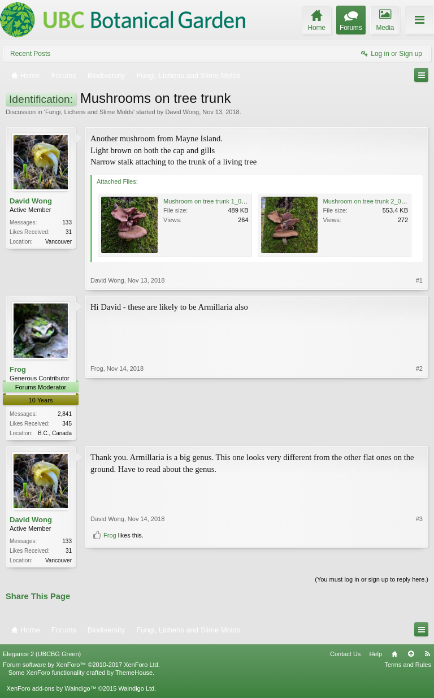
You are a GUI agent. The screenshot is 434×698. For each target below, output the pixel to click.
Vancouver (58, 242)
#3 (419, 540)
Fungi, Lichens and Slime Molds (89, 112)
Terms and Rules (407, 667)
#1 (419, 280)
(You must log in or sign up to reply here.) (371, 581)
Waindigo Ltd (136, 690)
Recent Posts (30, 54)
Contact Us (345, 656)
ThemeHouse (134, 674)
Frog (18, 369)
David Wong (182, 112)
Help (375, 656)
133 (67, 222)
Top (411, 656)
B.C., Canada (55, 433)
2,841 (65, 414)
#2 (419, 431)
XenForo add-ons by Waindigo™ (51, 690)
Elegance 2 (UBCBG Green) (42, 656)
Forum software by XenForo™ (81, 667)
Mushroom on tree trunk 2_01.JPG (371, 201)
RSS (427, 656)
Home (394, 656)
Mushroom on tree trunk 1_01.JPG (211, 201)
